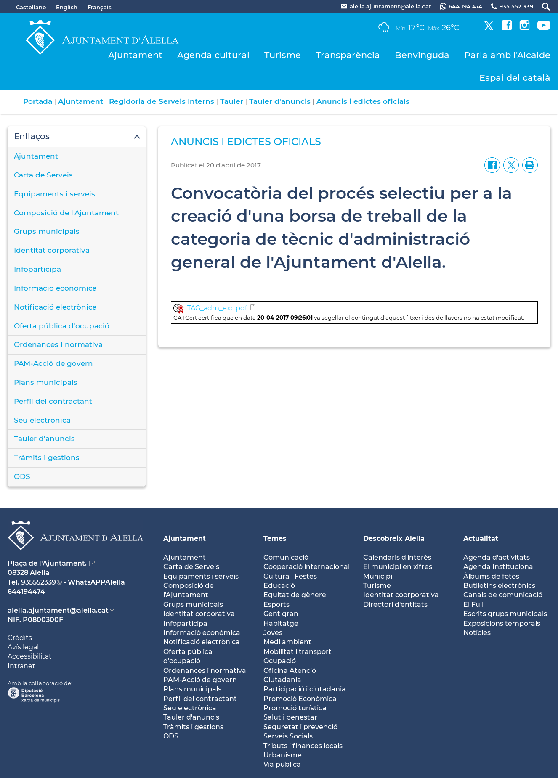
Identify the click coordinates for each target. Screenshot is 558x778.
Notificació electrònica (55, 307)
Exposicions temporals (501, 623)
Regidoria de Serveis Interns (161, 101)
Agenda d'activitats (496, 557)
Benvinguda (422, 55)
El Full (473, 605)
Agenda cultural (213, 55)
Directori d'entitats (395, 605)
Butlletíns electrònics (499, 586)
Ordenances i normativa (58, 344)
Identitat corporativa (52, 250)
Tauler (231, 101)
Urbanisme (282, 755)
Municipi (377, 576)
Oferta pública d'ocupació (61, 326)
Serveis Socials (288, 736)
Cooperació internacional (306, 567)
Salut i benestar (290, 717)
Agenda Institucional (499, 567)
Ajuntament (135, 55)
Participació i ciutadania (304, 689)
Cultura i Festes (290, 576)
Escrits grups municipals (505, 614)
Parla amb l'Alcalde (507, 55)
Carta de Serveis (43, 175)
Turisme (282, 55)
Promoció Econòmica (300, 699)
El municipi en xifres (397, 567)
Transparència (348, 55)
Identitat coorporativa (401, 595)
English (66, 7)
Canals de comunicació (502, 595)
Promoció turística (295, 708)
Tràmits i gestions (47, 457)
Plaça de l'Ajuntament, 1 (49, 563)
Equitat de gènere (294, 595)
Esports (276, 605)
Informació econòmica (55, 288)
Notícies (477, 633)
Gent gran (280, 614)
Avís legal (23, 647)
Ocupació (279, 661)
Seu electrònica (42, 420)
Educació (279, 586)
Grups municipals (47, 231)
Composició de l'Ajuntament (66, 213)
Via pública (282, 764)
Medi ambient (287, 642)
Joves (272, 633)
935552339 (38, 582)
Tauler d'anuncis (280, 101)
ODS (22, 476)
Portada (37, 101)
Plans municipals (45, 382)
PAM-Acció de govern (53, 363)
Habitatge (280, 623)
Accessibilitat (30, 656)
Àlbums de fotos (491, 576)
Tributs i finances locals (303, 746)
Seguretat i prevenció (300, 727)
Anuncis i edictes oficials (362, 101)
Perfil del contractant (53, 401)
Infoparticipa (37, 269)
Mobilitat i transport (297, 652)
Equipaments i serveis (54, 194)
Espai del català (514, 77)
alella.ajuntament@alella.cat (58, 610)
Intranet (21, 666)
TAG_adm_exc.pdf (217, 308)
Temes (275, 538)
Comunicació (285, 557)
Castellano (31, 7)
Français (100, 7)
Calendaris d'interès (397, 557)
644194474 (26, 591)
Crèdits (20, 638)
